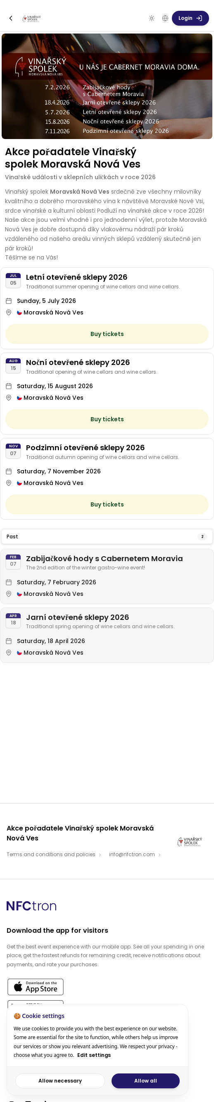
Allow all (145, 1080)
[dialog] (97, 1049)
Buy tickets (107, 334)
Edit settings (94, 1055)
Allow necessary (60, 1080)
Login (190, 18)
